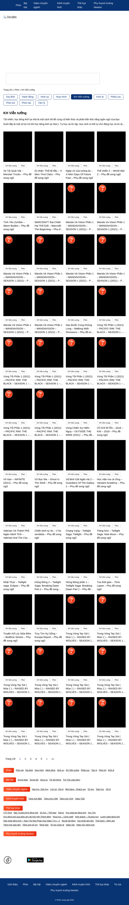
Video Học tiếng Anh (85, 825)
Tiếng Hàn (44, 825)
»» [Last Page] (52, 758)
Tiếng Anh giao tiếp (12, 825)
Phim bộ (10, 102)
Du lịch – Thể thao (48, 813)
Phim (18, 5)
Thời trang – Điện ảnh (105, 821)
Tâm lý (41, 102)
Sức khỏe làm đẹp (85, 821)
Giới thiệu (13, 884)
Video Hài (70, 825)
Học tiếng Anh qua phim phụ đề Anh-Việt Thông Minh (27, 817)
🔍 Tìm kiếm (10, 17)
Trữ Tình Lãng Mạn (71, 780)
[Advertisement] (64, 46)
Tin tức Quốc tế (57, 825)
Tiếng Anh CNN (51, 799)
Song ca (44, 780)
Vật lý (108, 789)
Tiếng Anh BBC (35, 799)
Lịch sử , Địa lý (56, 789)
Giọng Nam (23, 780)
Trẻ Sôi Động (55, 780)
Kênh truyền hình (15, 798)
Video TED (80, 799)
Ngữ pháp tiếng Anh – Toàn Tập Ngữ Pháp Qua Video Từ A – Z (31, 821)
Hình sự (45, 96)
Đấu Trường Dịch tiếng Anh (26, 813)
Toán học (100, 789)
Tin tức (117, 884)
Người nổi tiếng (68, 821)
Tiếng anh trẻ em (30, 825)
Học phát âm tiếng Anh (76, 813)
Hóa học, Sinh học (40, 789)
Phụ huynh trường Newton (20, 833)
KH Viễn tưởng (81, 96)
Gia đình (10, 96)
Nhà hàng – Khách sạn (75, 789)
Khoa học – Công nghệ (63, 817)
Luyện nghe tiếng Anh (110, 817)
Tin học (91, 789)
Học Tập (92, 813)
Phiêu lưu (116, 96)
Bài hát (9, 779)
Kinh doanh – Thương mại (86, 817)
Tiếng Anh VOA (66, 799)
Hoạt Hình (61, 96)
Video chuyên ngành (17, 789)
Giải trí (61, 813)
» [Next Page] (46, 758)
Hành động (28, 96)
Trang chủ (7, 90)
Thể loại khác (13, 808)
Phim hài (26, 102)
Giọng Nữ (34, 780)
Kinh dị (100, 96)
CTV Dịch (7, 813)
